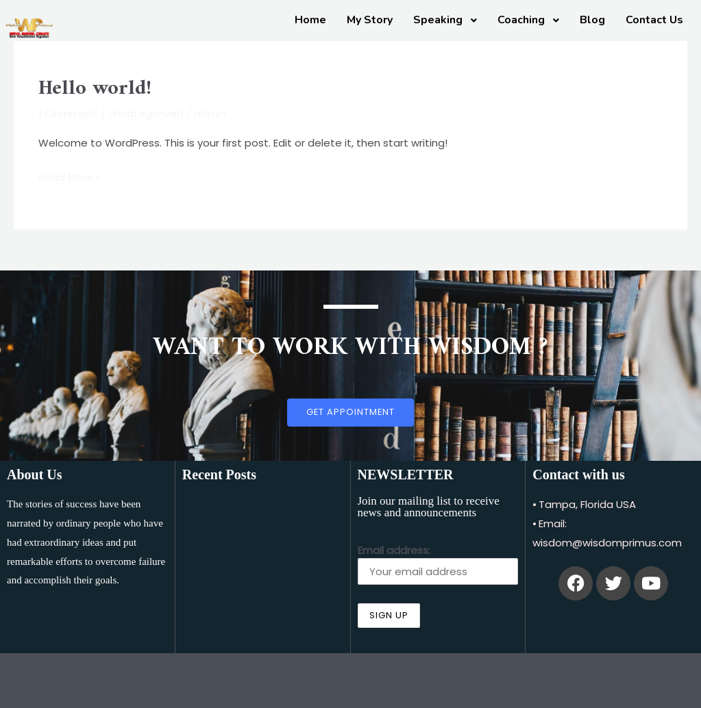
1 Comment (68, 113)
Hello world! (94, 89)
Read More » (69, 176)
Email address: (438, 564)
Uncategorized (146, 113)
